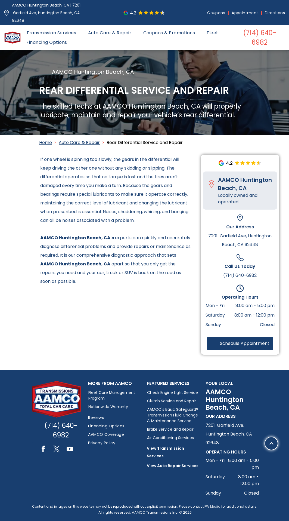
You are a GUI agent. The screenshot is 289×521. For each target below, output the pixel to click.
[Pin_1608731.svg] (6, 13)
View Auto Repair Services (172, 465)
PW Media (212, 506)
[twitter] (57, 449)
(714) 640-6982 (240, 275)
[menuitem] (216, 13)
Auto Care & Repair (79, 142)
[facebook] (43, 449)
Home (45, 142)
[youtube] (70, 449)
